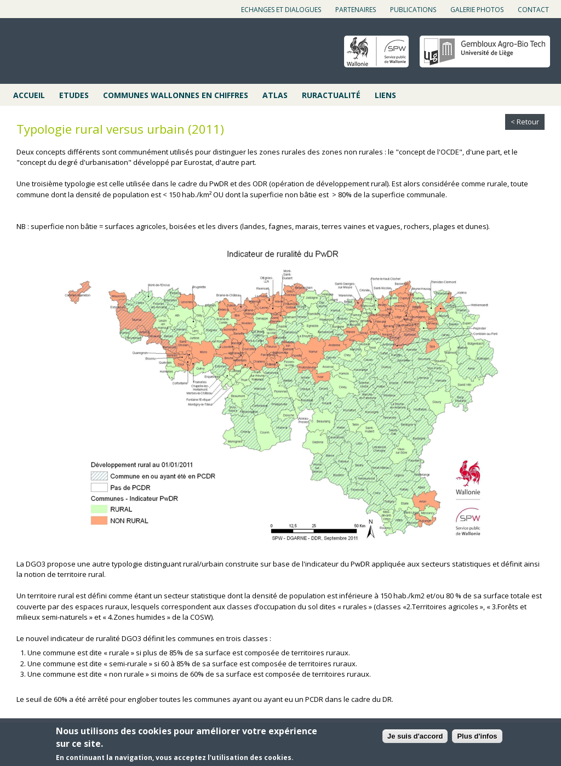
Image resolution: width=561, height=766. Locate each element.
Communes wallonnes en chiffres (175, 95)
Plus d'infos (477, 737)
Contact (533, 9)
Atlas (275, 95)
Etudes (74, 95)
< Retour (525, 122)
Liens (385, 95)
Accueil (29, 95)
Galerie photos (476, 9)
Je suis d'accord (415, 737)
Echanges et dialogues (281, 9)
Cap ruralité (66, 52)
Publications (413, 9)
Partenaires (355, 9)
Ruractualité (331, 95)
